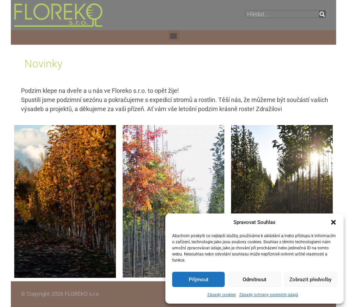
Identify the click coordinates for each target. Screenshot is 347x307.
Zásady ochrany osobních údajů (268, 294)
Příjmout (198, 280)
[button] (333, 222)
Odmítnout (254, 280)
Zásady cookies (221, 294)
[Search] (322, 14)
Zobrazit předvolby (310, 280)
